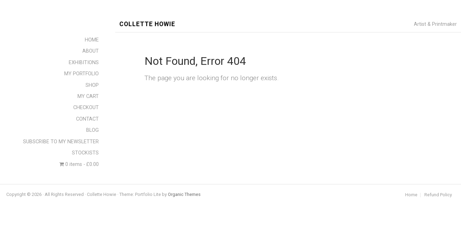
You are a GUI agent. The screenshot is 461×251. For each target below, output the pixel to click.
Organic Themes (184, 194)
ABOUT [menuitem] (90, 51)
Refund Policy (438, 195)
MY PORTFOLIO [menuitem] (81, 74)
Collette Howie (147, 24)
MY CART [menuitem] (88, 96)
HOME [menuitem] (92, 40)
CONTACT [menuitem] (87, 119)
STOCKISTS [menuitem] (85, 153)
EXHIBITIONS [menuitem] (84, 63)
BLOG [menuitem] (92, 130)
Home (411, 195)
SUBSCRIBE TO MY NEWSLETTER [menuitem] (61, 142)
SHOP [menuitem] (92, 85)
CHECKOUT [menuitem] (86, 108)
